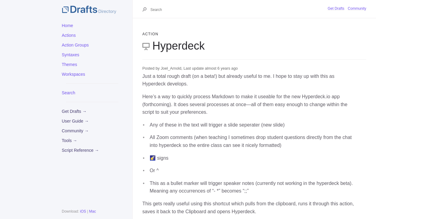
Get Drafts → (74, 111)
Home (67, 25)
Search (68, 92)
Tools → (69, 140)
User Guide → (75, 121)
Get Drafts (336, 8)
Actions (69, 35)
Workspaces (73, 74)
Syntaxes (70, 54)
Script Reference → (80, 150)
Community (357, 8)
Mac (92, 211)
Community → (75, 130)
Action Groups (75, 45)
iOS (83, 211)
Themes (69, 64)
